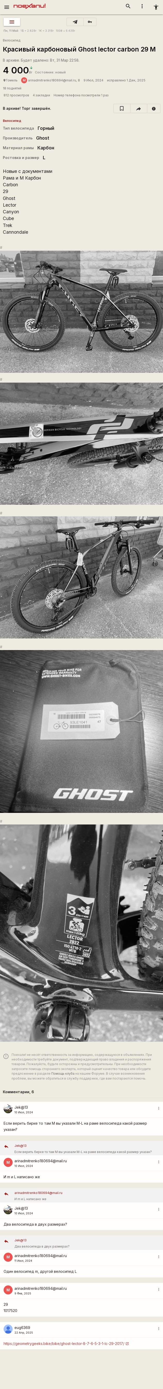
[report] (153, 108)
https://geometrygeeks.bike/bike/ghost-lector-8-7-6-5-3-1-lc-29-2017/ (64, 1343)
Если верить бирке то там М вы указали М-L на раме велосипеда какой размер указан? (86, 1148)
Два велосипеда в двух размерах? (86, 1242)
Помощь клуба (63, 1073)
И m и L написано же (86, 1195)
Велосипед (11, 40)
